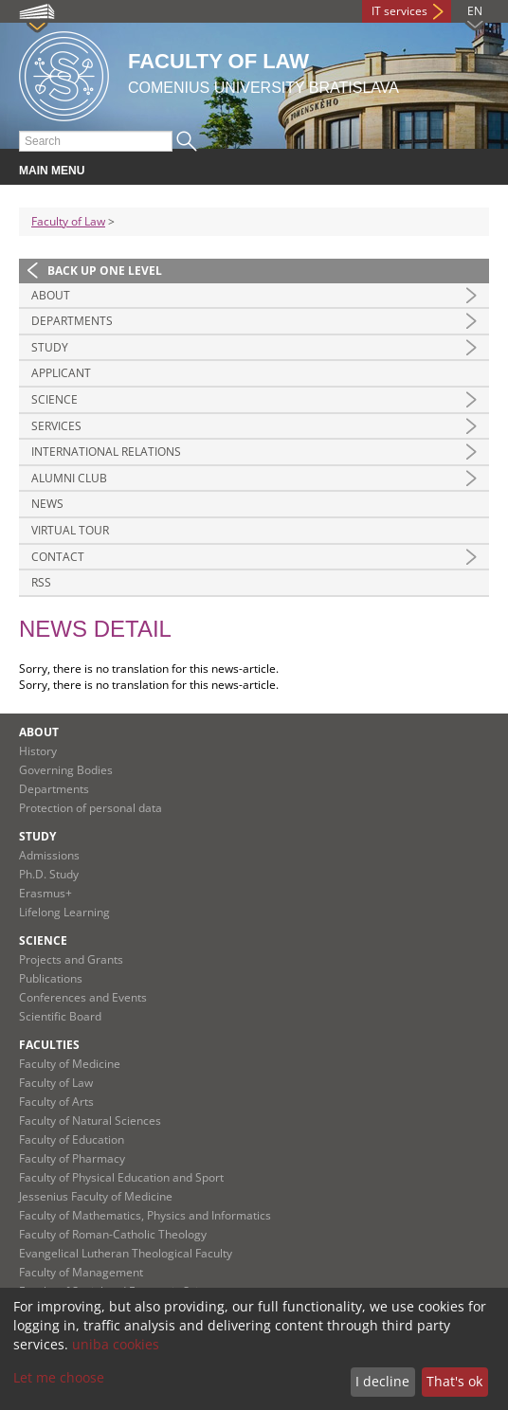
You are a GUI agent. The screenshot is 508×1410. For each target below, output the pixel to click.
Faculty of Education (71, 1139)
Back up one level (104, 270)
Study (49, 347)
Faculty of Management (81, 1272)
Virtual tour (70, 530)
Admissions (49, 855)
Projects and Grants (71, 959)
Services (56, 426)
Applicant (61, 373)
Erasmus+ (45, 893)
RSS (41, 582)
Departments (72, 321)
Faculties (49, 1045)
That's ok (454, 1381)
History (38, 751)
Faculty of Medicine (69, 1064)
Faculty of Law (68, 221)
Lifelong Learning (64, 912)
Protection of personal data (90, 808)
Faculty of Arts (56, 1102)
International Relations (106, 451)
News (47, 504)
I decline (382, 1381)
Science (54, 399)
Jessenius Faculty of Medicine (95, 1196)
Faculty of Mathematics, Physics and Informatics (145, 1215)
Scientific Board (60, 1016)
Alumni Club (69, 478)
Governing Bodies (66, 770)
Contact (57, 557)
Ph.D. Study (49, 874)
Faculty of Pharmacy (72, 1158)
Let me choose (58, 1377)
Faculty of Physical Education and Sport (121, 1177)
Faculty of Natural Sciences (90, 1120)
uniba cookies (115, 1344)
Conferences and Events (83, 997)
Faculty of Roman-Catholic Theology (113, 1234)
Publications (50, 978)
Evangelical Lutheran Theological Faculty (125, 1253)
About (50, 295)
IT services (399, 11)
